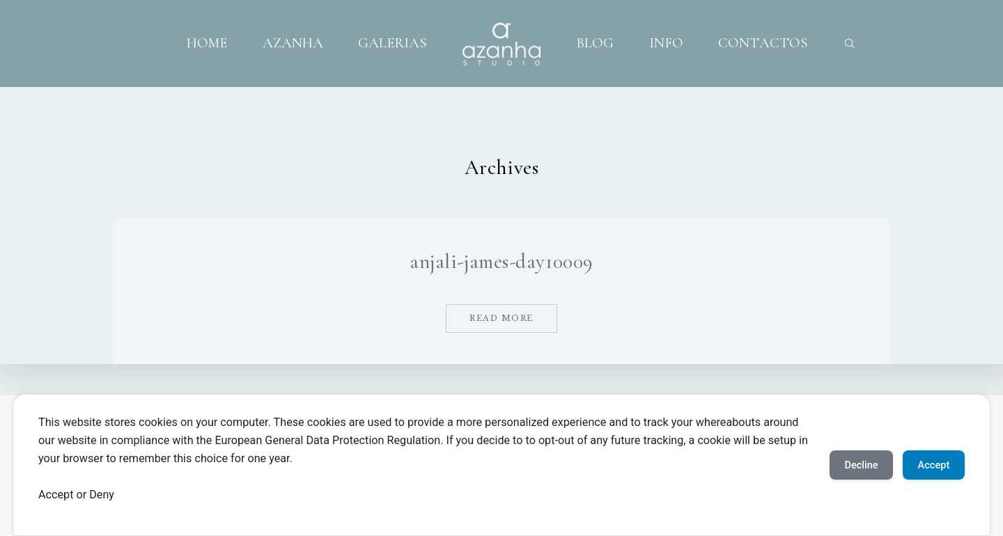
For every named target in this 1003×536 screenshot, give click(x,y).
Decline (846, 464)
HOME (207, 43)
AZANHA (293, 43)
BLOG (595, 43)
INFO (666, 43)
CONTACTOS (763, 43)
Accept (929, 464)
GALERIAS (392, 43)
